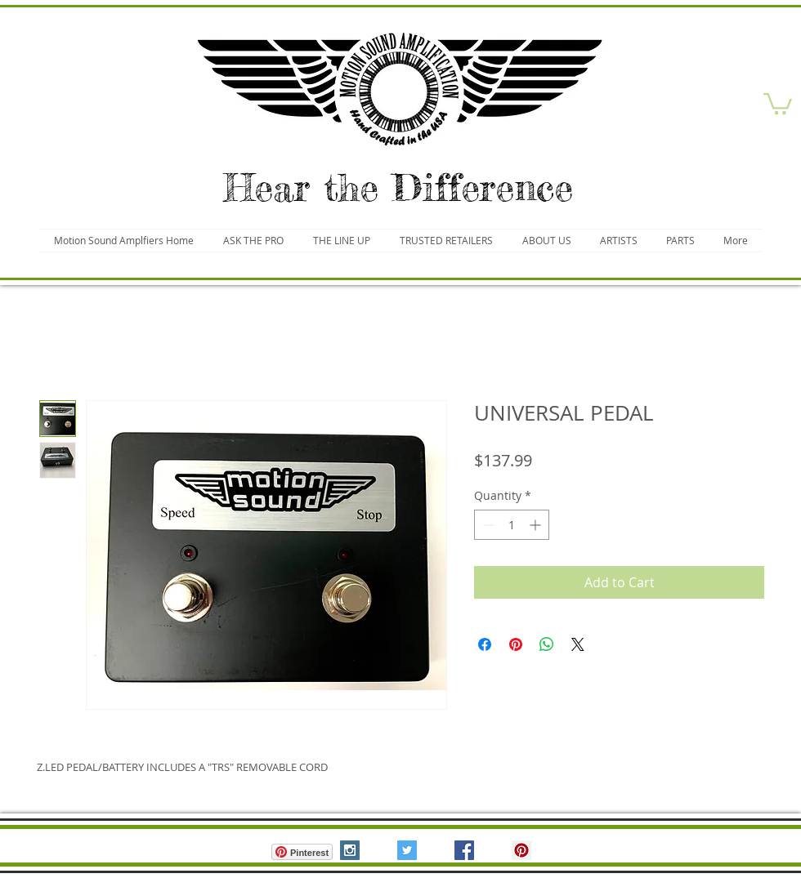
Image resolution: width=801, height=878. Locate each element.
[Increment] (536, 524)
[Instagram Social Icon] (350, 850)
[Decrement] (487, 524)
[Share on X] (578, 644)
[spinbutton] (511, 524)
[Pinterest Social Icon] (521, 850)
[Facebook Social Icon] (464, 850)
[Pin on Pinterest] (516, 644)
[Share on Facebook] (484, 644)
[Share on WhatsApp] (547, 644)
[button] (777, 102)
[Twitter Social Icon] (407, 850)
